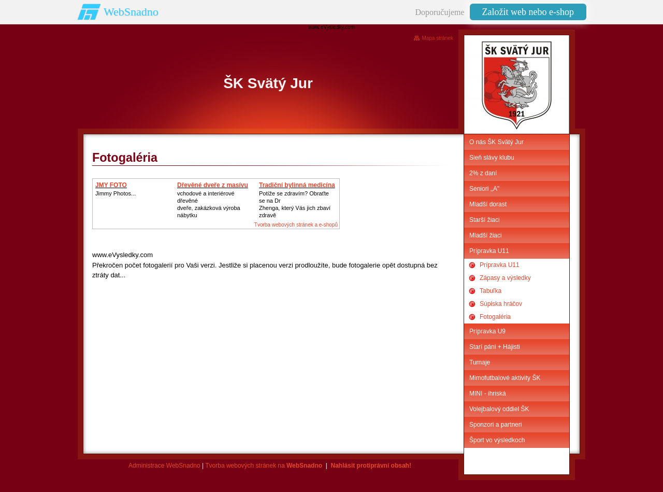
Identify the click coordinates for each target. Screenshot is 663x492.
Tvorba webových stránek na (263, 465)
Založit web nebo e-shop (528, 12)
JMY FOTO (111, 185)
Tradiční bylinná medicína (297, 185)
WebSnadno (131, 11)
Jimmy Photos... (115, 193)
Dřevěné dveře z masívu (212, 185)
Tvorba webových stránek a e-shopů (296, 225)
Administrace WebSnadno (164, 465)
